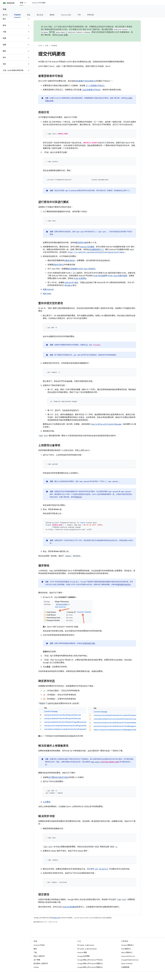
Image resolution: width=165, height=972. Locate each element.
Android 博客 (82, 952)
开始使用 (54, 46)
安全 (28, 15)
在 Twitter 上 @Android (85, 945)
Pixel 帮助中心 (126, 949)
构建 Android (48, 289)
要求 (35, 949)
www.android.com (128, 956)
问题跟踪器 (125, 967)
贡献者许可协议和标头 (86, 81)
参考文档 (90, 15)
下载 (35, 952)
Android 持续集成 (70, 907)
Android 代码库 (39, 945)
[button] (13, 19)
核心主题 (40, 15)
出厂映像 (37, 960)
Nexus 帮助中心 (126, 952)
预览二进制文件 (39, 956)
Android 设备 (66, 15)
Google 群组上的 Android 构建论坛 (90, 963)
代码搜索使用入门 (96, 249)
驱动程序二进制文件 (41, 963)
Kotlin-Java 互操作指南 (117, 276)
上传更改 (46, 802)
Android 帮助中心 (127, 945)
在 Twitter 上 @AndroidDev (87, 949)
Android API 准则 (71, 282)
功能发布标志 (69, 260)
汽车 (79, 15)
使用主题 (78, 497)
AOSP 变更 (63, 35)
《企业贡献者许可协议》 (91, 90)
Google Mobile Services (129, 960)
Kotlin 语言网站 (80, 278)
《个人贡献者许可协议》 (94, 85)
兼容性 (52, 15)
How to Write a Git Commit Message (106, 424)
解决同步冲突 (81, 243)
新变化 (5, 15)
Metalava (68, 285)
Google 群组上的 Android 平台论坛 (90, 960)
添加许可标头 (58, 265)
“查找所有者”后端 (88, 643)
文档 (4, 9)
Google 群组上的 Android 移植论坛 (90, 967)
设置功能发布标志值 (123, 584)
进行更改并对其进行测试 (58, 777)
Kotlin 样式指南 (99, 276)
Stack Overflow (126, 963)
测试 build (47, 293)
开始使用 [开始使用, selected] (17, 15)
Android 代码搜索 (38, 3)
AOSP (40, 46)
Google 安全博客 (83, 956)
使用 (100, 869)
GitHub (36, 967)
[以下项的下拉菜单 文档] (26, 3)
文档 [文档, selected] (21, 3)
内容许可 (56, 918)
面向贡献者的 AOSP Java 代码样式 (81, 269)
